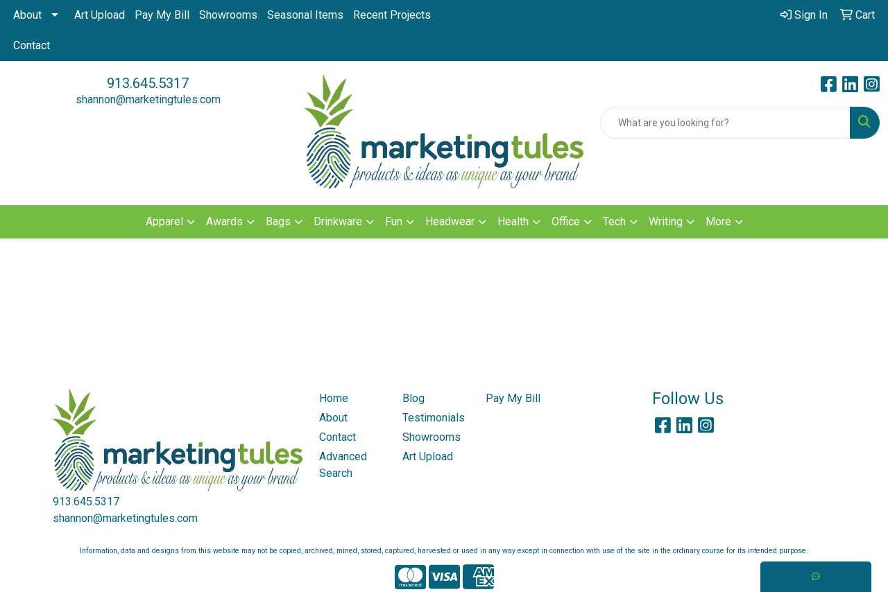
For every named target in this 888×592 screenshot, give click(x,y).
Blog (413, 398)
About (27, 14)
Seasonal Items (305, 14)
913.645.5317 (148, 83)
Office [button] (566, 221)
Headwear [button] (450, 221)
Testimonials (433, 417)
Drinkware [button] (338, 221)
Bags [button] (278, 221)
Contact (31, 45)
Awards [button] (224, 221)
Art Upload (99, 14)
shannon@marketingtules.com (148, 99)
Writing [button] (666, 221)
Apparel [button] (164, 221)
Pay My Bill (162, 14)
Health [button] (513, 221)
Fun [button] (393, 221)
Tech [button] (614, 221)
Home (333, 398)
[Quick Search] (725, 123)
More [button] (718, 221)
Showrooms (228, 14)
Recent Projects (392, 14)
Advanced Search (343, 465)
